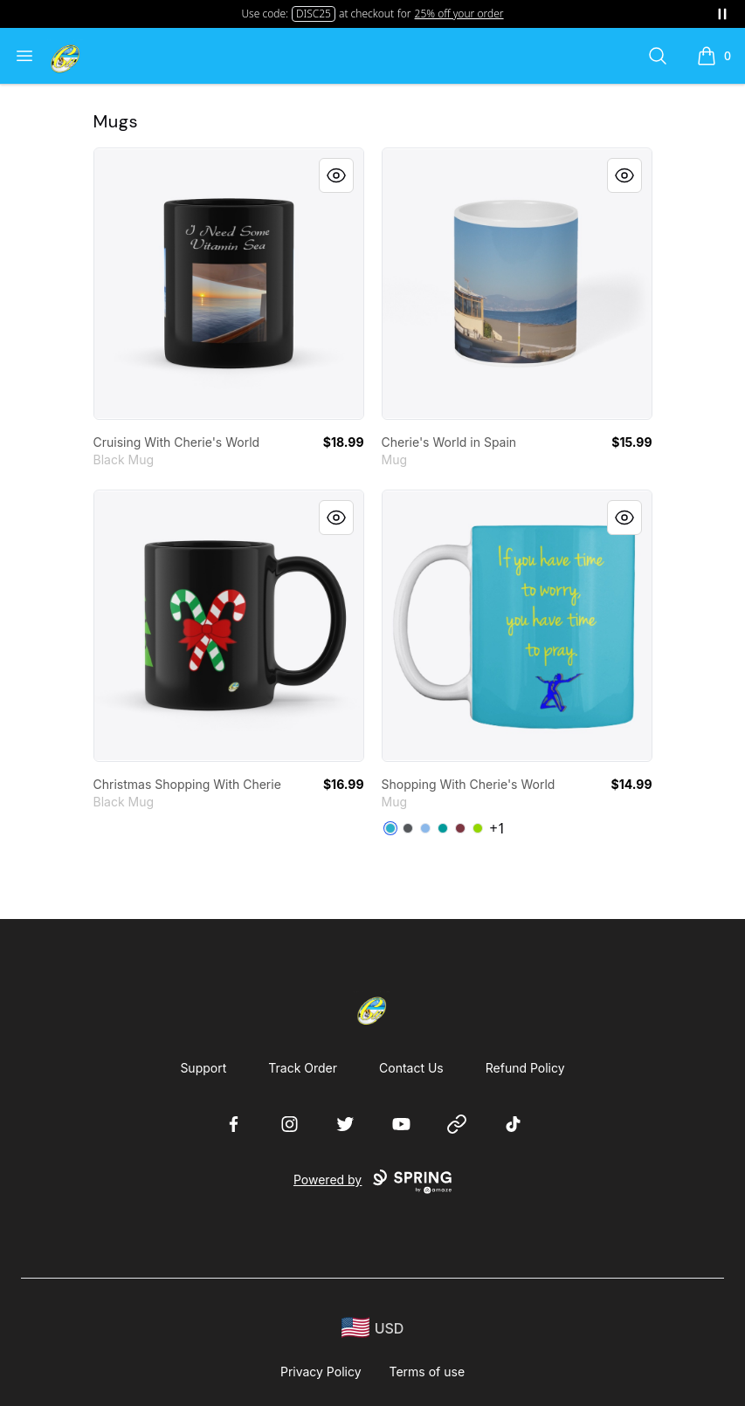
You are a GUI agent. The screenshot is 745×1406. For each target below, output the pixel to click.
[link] (228, 283)
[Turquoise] (390, 828)
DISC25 (313, 13)
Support (203, 1067)
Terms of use (428, 1371)
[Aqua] (443, 828)
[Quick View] (336, 175)
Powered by (372, 1181)
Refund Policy (525, 1067)
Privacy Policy (321, 1371)
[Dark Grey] (408, 828)
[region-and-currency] (372, 1328)
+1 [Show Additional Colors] (498, 828)
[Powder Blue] (425, 828)
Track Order (302, 1067)
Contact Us (411, 1067)
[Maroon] (460, 828)
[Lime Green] (478, 828)
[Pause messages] (722, 14)
